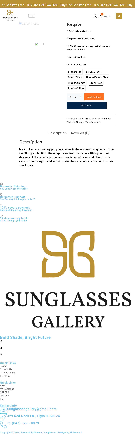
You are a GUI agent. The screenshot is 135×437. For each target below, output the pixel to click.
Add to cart (94, 97)
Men (87, 122)
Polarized (96, 122)
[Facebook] (67, 341)
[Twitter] (67, 347)
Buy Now (86, 105)
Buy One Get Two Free (43, 5)
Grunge (80, 122)
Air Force (85, 118)
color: (70, 64)
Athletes (95, 118)
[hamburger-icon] (31, 16)
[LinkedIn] (67, 353)
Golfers (71, 122)
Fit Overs (106, 118)
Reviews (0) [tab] (80, 133)
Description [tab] (57, 133)
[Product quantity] (75, 97)
